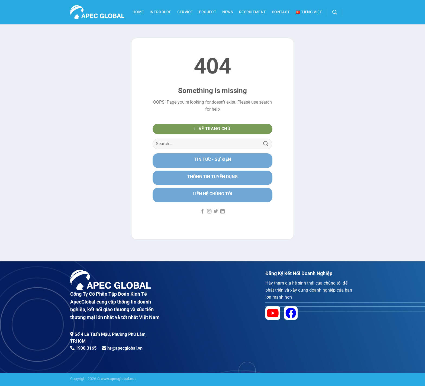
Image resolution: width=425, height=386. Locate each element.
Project (207, 12)
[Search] (334, 12)
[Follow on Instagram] (209, 211)
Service (185, 12)
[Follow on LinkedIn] (222, 211)
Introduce (160, 12)
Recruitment (252, 12)
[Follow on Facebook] (202, 211)
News (227, 12)
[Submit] (265, 144)
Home (138, 12)
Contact (281, 12)
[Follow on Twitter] (216, 211)
